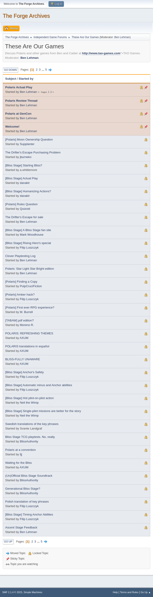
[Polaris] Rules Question (21, 204)
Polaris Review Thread (21, 100)
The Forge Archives (26, 16)
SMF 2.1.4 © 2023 (12, 592)
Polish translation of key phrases (27, 501)
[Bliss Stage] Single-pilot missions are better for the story (43, 411)
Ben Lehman (122, 37)
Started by (26, 78)
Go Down (10, 70)
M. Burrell (26, 312)
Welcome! (12, 126)
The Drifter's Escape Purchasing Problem (33, 152)
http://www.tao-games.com (101, 53)
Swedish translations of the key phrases (31, 424)
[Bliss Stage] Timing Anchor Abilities (29, 514)
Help (115, 592)
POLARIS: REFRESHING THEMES (29, 333)
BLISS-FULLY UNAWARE (22, 359)
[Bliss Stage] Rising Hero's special (28, 243)
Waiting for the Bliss (18, 462)
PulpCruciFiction (31, 286)
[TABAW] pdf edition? (19, 320)
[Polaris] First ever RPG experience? (29, 307)
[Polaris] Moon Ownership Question (29, 139)
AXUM (24, 338)
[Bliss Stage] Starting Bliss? (23, 165)
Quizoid (25, 208)
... (43, 69)
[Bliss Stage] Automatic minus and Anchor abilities (38, 385)
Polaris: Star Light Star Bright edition (29, 268)
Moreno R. (27, 325)
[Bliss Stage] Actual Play (21, 178)
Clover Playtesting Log (20, 256)
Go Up (8, 541)
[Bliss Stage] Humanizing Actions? (28, 191)
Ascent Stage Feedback (21, 527)
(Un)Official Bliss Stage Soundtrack (28, 475)
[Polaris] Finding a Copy (21, 281)
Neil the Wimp (29, 402)
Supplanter (27, 144)
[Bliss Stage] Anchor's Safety (24, 372)
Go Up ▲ (146, 592)
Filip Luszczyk (29, 247)
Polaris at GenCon (18, 113)
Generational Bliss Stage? (22, 488)
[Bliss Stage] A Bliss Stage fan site (28, 230)
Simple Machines (33, 592)
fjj (21, 454)
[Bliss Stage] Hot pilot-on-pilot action (29, 398)
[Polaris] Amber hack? (20, 294)
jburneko (25, 157)
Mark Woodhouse (31, 234)
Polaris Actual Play (18, 87)
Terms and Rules (129, 592)
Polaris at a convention (20, 449)
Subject (10, 78)
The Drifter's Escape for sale (24, 217)
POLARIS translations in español (27, 346)
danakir (25, 183)
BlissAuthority (29, 441)
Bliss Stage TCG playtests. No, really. (30, 437)
